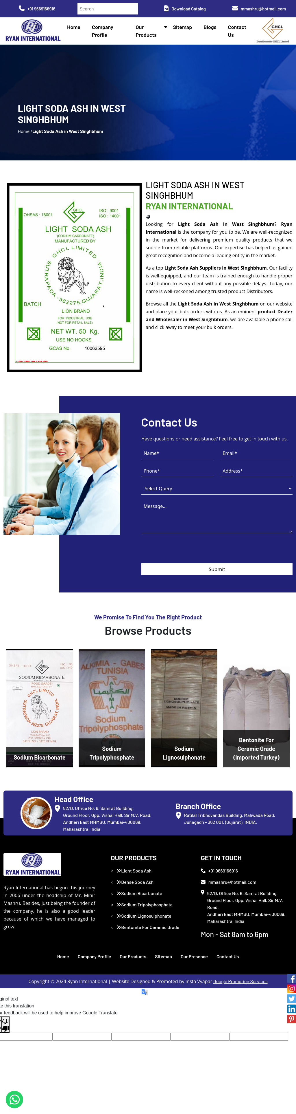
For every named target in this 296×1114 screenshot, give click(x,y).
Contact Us (228, 956)
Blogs (210, 27)
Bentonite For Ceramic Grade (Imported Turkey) (147, 930)
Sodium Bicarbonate (139, 893)
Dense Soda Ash (134, 882)
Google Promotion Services (240, 981)
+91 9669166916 (37, 8)
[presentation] (185, 552)
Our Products (133, 956)
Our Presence (194, 956)
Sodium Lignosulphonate (143, 916)
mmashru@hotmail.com (259, 8)
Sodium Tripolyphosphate (144, 904)
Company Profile (94, 956)
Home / (25, 131)
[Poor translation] (5, 1024)
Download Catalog (185, 8)
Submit (217, 569)
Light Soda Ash (133, 870)
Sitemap (182, 27)
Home (73, 27)
